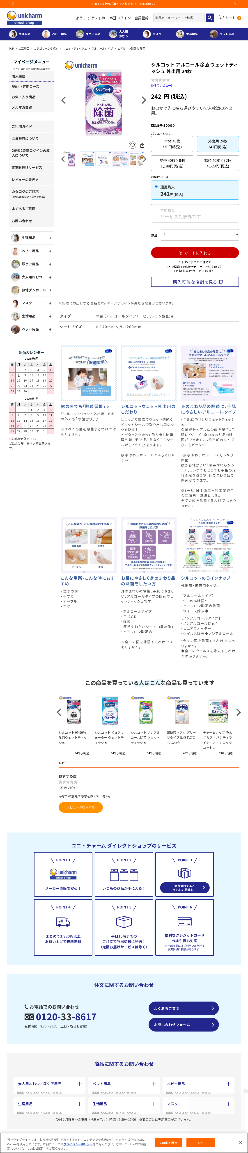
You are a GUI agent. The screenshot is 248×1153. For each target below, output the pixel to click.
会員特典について (25, 138)
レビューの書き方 (25, 179)
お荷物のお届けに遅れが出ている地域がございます (124, 4)
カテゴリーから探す (46, 48)
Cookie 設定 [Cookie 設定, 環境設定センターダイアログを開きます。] (168, 1142)
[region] (124, 1143)
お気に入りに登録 (132, 145)
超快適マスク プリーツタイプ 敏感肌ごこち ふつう (181, 737)
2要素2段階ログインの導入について (31, 153)
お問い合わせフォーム (172, 1024)
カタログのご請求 (29, 193)
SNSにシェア (142, 145)
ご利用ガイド (22, 126)
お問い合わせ (22, 220)
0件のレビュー (161, 85)
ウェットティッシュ (75, 48)
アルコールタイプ (102, 48)
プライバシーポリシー (78, 1144)
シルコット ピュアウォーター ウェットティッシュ (109, 737)
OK (200, 1142)
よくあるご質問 (23, 208)
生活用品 (23, 48)
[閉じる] (241, 1142)
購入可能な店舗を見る (195, 282)
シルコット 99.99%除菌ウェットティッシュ (73, 737)
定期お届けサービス (27, 167)
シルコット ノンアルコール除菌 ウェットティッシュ (145, 737)
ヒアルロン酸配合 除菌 (131, 48)
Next (235, 4)
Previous (12, 4)
